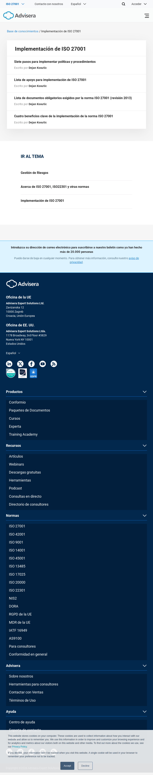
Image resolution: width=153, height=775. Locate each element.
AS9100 (15, 641)
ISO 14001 (17, 552)
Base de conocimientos (22, 31)
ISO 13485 (17, 568)
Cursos (14, 421)
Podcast (15, 490)
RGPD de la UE (20, 616)
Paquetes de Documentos (29, 413)
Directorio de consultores (28, 507)
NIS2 (13, 601)
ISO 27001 (17, 528)
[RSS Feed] (54, 367)
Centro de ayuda (22, 724)
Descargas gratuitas (25, 475)
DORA (13, 609)
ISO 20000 (17, 585)
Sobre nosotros (21, 679)
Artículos (16, 459)
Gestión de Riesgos (34, 174)
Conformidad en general (28, 657)
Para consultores (22, 649)
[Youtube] (42, 367)
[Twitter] (20, 367)
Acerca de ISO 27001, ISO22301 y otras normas (55, 188)
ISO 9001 (16, 545)
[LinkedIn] (9, 367)
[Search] (123, 4)
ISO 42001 (17, 537)
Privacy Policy (19, 746)
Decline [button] (85, 765)
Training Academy (23, 437)
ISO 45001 (17, 560)
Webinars (16, 467)
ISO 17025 (17, 577)
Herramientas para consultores (33, 686)
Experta (15, 429)
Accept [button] (67, 765)
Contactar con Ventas (26, 694)
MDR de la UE (19, 625)
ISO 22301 (17, 593)
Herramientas (20, 483)
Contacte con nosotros (49, 4)
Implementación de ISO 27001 (42, 203)
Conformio (17, 405)
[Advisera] (15, 16)
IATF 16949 (18, 633)
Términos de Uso (22, 703)
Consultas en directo (25, 499)
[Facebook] (31, 367)
